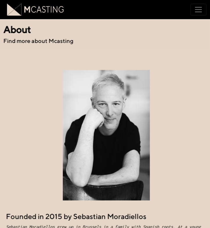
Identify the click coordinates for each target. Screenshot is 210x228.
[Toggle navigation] (198, 9)
